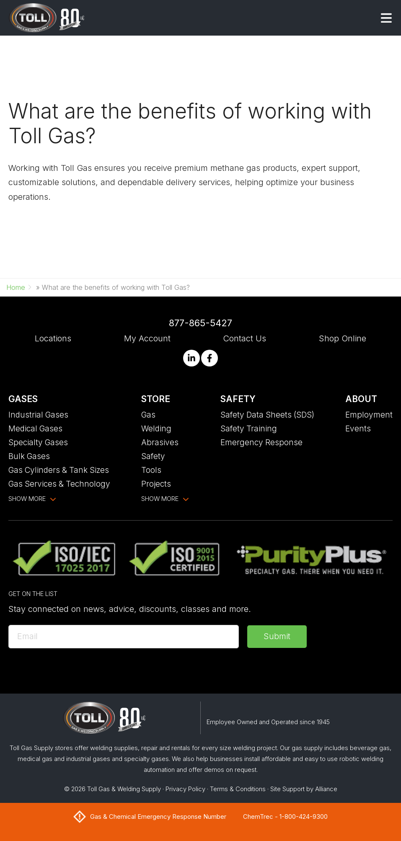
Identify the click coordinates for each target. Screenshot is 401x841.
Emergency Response (261, 442)
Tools (151, 470)
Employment (369, 415)
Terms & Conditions (238, 789)
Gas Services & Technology (59, 484)
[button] (386, 18)
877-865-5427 (200, 322)
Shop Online (342, 338)
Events (358, 428)
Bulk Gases (29, 456)
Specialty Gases (38, 442)
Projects (156, 484)
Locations (53, 338)
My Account (147, 338)
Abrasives (160, 442)
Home (15, 287)
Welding (156, 428)
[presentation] (72, 673)
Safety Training (248, 428)
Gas (148, 415)
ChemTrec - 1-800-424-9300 (285, 816)
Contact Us (244, 338)
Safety (153, 456)
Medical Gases (35, 428)
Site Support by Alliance (303, 789)
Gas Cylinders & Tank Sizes (58, 470)
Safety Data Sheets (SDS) (267, 415)
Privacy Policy (185, 789)
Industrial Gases (38, 415)
